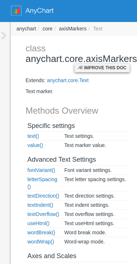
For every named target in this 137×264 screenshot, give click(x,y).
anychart (125, 29)
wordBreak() (30, 225)
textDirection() (32, 188)
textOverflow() (32, 207)
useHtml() (27, 216)
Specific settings (40, 125)
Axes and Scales (40, 248)
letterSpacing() (33, 179)
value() (24, 145)
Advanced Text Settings (50, 159)
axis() (22, 259)
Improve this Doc (102, 67)
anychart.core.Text (56, 80)
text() (22, 136)
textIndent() (29, 198)
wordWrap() (29, 234)
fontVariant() (30, 170)
